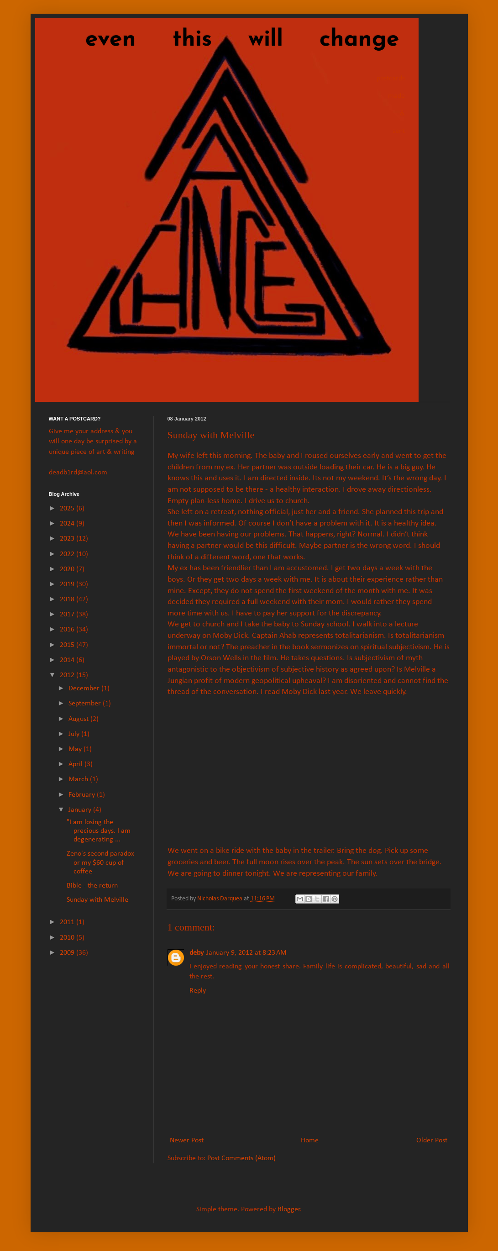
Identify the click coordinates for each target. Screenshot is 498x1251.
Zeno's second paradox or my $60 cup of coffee (100, 862)
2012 (68, 675)
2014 (68, 660)
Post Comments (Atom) (241, 1158)
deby (196, 953)
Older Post (431, 1140)
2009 (68, 953)
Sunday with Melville (97, 900)
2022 (68, 554)
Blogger (289, 1209)
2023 (68, 538)
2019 (68, 584)
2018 (68, 599)
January (80, 810)
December (84, 688)
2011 (68, 922)
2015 (68, 645)
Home (310, 1140)
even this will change (224, 40)
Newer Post (187, 1140)
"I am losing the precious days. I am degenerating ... (99, 831)
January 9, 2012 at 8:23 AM (246, 953)
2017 (68, 614)
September (85, 703)
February (82, 795)
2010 (68, 937)
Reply (197, 990)
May (76, 749)
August (79, 719)
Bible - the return (92, 885)
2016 (68, 629)
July (74, 734)
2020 (68, 569)
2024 (68, 523)
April (76, 764)
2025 (68, 508)
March (79, 779)
